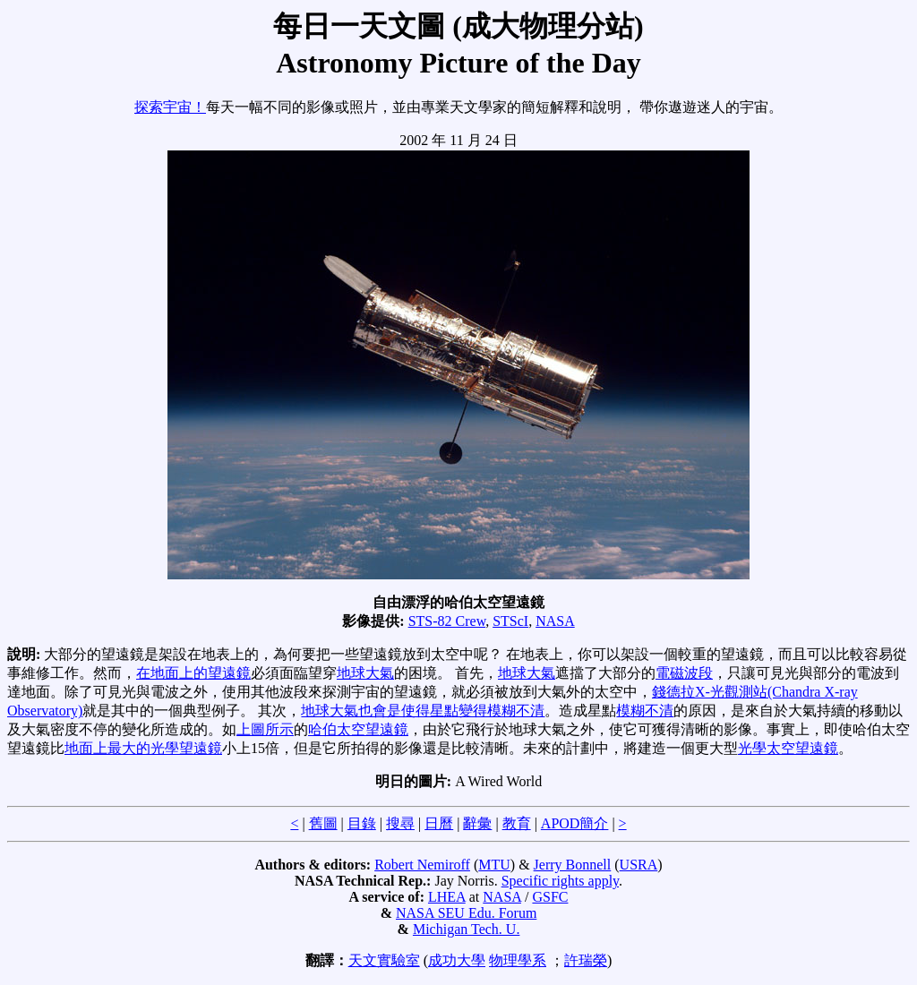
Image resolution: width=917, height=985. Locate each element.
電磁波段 (684, 673)
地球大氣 (365, 673)
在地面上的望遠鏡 (193, 673)
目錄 (361, 823)
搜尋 (400, 823)
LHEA (447, 896)
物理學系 (517, 960)
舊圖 (323, 823)
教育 (516, 823)
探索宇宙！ (170, 107)
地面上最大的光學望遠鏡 (143, 748)
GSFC (550, 896)
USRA (639, 864)
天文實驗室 (384, 960)
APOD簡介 (575, 823)
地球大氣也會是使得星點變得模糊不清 (422, 710)
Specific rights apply (560, 880)
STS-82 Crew (447, 621)
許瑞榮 (585, 960)
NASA (555, 621)
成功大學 (456, 960)
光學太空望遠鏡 (788, 748)
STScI (510, 621)
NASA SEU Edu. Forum (466, 913)
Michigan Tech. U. (466, 929)
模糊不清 (644, 710)
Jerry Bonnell (573, 864)
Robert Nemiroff (422, 864)
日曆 (438, 823)
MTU (494, 864)
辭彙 (477, 823)
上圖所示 (265, 729)
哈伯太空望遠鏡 (358, 729)
